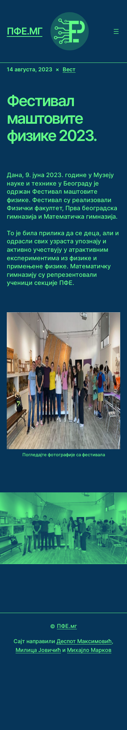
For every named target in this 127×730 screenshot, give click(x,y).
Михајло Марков (89, 650)
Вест (69, 69)
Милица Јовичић (38, 650)
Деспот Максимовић (84, 641)
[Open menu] (116, 31)
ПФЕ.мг (24, 31)
